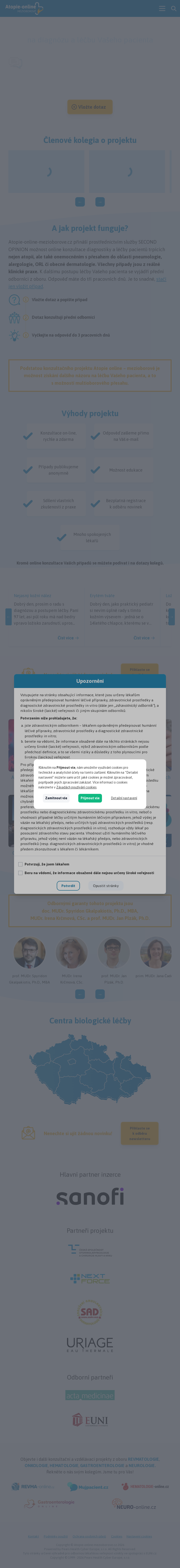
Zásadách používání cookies (76, 787)
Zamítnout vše (56, 798)
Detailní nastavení (124, 798)
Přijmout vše (90, 798)
